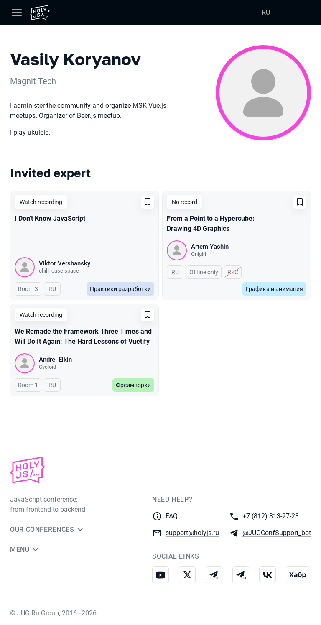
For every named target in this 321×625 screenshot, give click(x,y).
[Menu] (16, 12)
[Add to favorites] (147, 202)
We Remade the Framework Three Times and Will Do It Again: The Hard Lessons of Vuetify (83, 336)
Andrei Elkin (55, 359)
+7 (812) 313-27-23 (270, 515)
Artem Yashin (210, 246)
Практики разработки (120, 289)
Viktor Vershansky (64, 263)
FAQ (172, 516)
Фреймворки (133, 385)
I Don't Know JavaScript (50, 218)
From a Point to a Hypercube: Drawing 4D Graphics (211, 223)
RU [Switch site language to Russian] (266, 12)
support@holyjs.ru (192, 532)
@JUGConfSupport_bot (276, 532)
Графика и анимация (274, 289)
